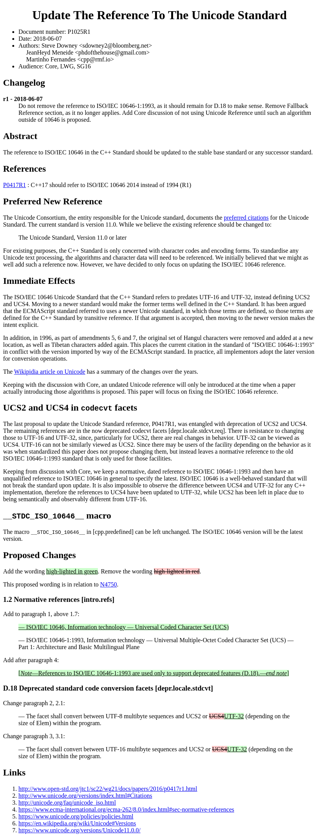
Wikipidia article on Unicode (50, 371)
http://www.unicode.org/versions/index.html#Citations (85, 795)
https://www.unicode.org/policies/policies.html (76, 816)
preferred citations (246, 217)
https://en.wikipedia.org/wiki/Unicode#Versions (77, 823)
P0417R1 (14, 185)
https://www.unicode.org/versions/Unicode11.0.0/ (79, 830)
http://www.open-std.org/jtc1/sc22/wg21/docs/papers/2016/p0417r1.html (107, 788)
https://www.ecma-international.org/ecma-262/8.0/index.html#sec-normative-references (126, 809)
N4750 (108, 584)
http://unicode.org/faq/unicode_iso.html (67, 802)
